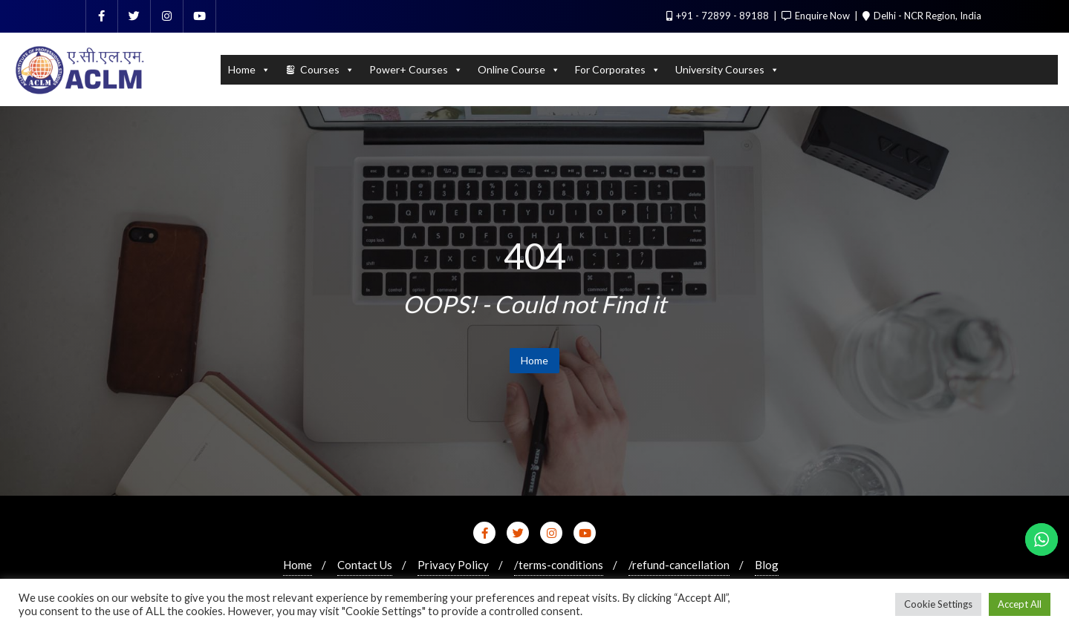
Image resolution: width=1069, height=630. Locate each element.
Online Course (519, 70)
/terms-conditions (558, 564)
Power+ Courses (416, 70)
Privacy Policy (453, 564)
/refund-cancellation (679, 564)
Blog (767, 564)
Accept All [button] (1020, 604)
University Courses (727, 70)
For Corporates (617, 70)
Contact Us (364, 564)
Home (249, 70)
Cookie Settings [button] (938, 604)
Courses (327, 70)
